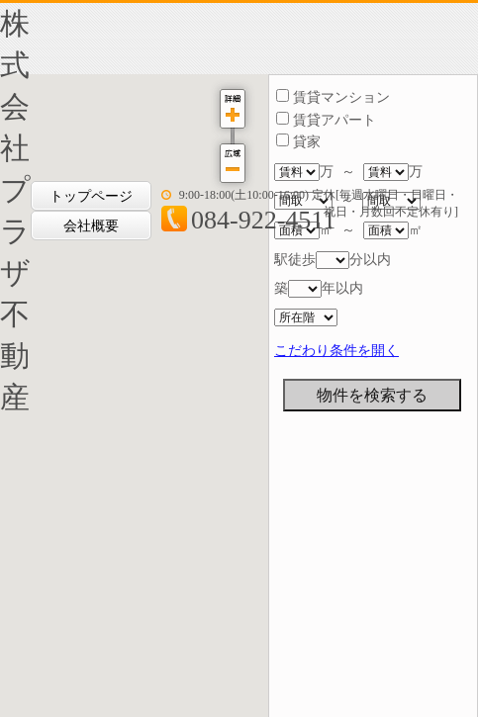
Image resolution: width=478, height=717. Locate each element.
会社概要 (91, 226)
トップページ (91, 196)
